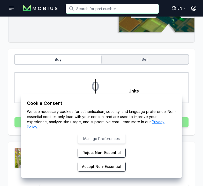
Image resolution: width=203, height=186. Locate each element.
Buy (58, 59)
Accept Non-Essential (101, 166)
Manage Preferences (101, 138)
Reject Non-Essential (101, 152)
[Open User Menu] (194, 8)
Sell (144, 59)
